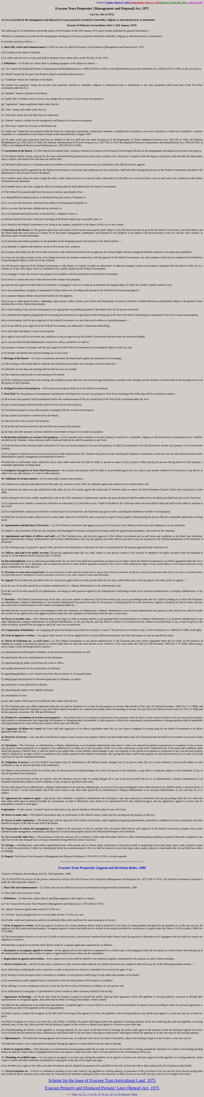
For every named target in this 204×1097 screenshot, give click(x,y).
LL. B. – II (95, 1094)
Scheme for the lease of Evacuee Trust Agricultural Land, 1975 (102, 1080)
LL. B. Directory (122, 1094)
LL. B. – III (107, 1094)
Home (135, 1094)
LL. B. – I (84, 1094)
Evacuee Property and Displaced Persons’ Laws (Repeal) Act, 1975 (102, 1088)
